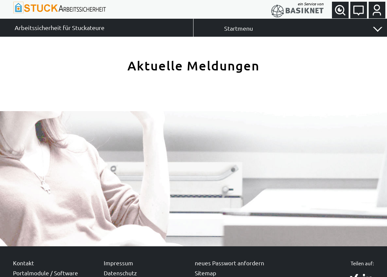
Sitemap (205, 272)
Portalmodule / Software (45, 272)
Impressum (118, 262)
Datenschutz (120, 272)
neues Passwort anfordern (229, 262)
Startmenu (238, 28)
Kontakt (23, 262)
